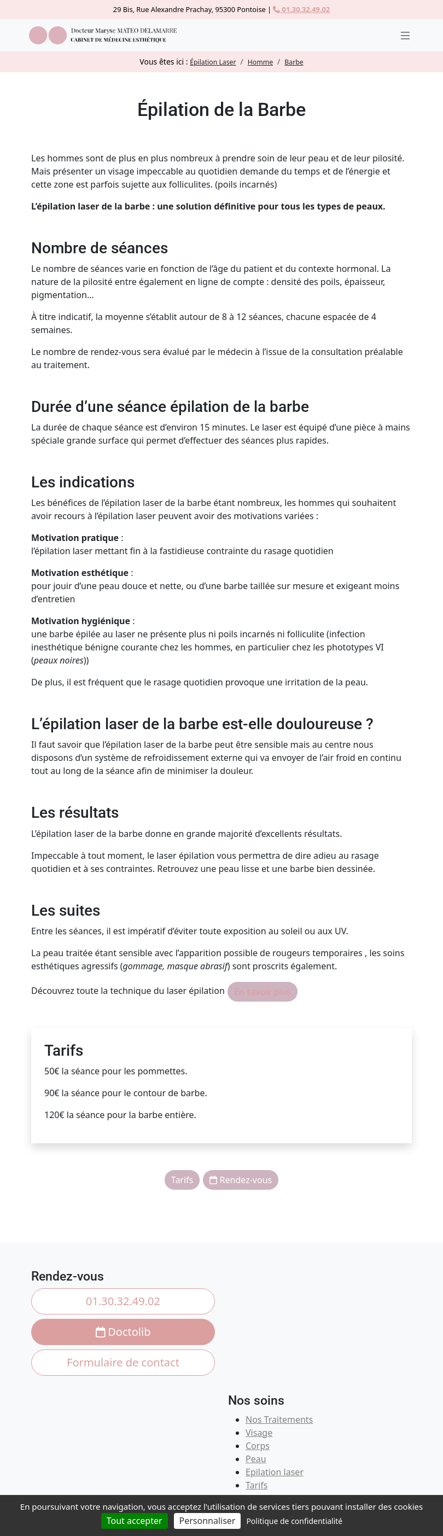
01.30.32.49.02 (301, 9)
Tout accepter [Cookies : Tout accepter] (134, 1521)
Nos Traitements (279, 1419)
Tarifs (182, 1180)
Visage (259, 1433)
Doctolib (123, 1331)
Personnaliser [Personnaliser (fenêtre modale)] (207, 1521)
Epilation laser (275, 1472)
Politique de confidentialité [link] (294, 1521)
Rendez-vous (240, 1180)
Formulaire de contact (123, 1362)
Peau (256, 1459)
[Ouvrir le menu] (405, 35)
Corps (258, 1446)
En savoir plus (262, 992)
